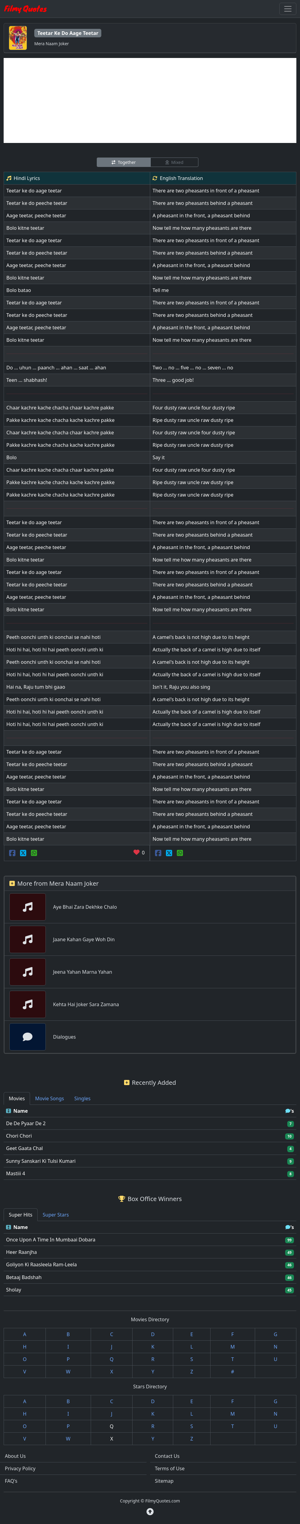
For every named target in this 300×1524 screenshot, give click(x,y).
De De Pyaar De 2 (26, 1123)
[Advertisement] (150, 100)
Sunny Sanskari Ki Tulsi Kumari (41, 1161)
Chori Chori (19, 1135)
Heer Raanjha (21, 1252)
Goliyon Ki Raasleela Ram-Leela (41, 1264)
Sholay (13, 1289)
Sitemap (164, 1481)
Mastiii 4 (15, 1173)
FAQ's (11, 1481)
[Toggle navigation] (287, 9)
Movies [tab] (17, 1098)
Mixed (174, 162)
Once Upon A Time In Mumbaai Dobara (50, 1239)
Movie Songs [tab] (49, 1098)
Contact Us (167, 1456)
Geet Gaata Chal (24, 1148)
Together (124, 162)
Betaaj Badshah (24, 1277)
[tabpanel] (150, 1142)
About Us (15, 1456)
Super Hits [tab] (20, 1214)
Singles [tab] (82, 1098)
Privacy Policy (20, 1468)
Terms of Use (170, 1468)
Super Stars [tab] (56, 1214)
